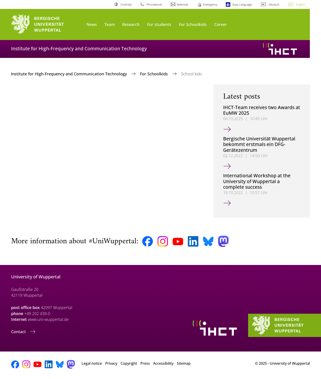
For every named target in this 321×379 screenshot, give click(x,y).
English (300, 4)
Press (145, 363)
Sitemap (184, 363)
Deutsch (274, 4)
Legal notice (92, 363)
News (91, 24)
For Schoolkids (193, 24)
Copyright (129, 363)
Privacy (111, 363)
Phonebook (154, 4)
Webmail (182, 4)
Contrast (126, 4)
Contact (19, 331)
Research (131, 24)
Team (109, 24)
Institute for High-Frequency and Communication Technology (69, 73)
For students (159, 24)
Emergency (210, 4)
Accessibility (163, 363)
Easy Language (242, 4)
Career (220, 24)
